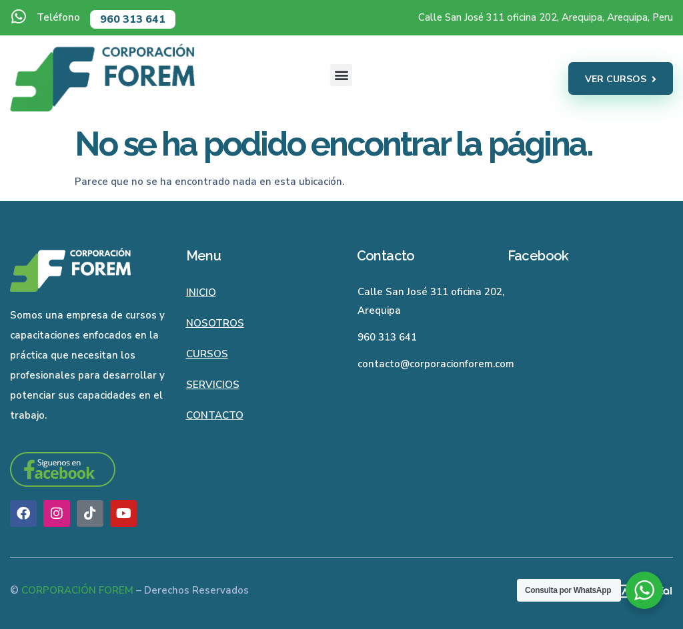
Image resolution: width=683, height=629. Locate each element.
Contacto (214, 415)
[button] (341, 75)
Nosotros (215, 323)
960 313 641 (132, 19)
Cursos (207, 354)
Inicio (201, 292)
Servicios (212, 384)
